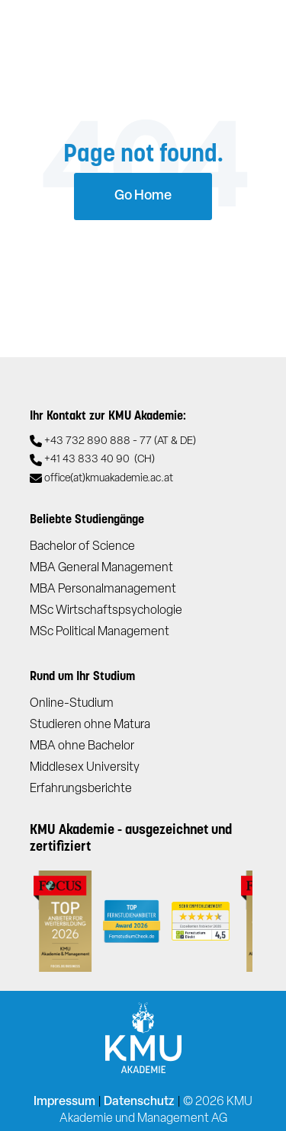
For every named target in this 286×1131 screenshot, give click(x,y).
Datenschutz (139, 1102)
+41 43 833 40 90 (99, 460)
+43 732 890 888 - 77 (120, 442)
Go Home (143, 196)
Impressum (64, 1102)
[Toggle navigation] (251, 31)
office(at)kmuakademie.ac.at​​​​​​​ (108, 478)
